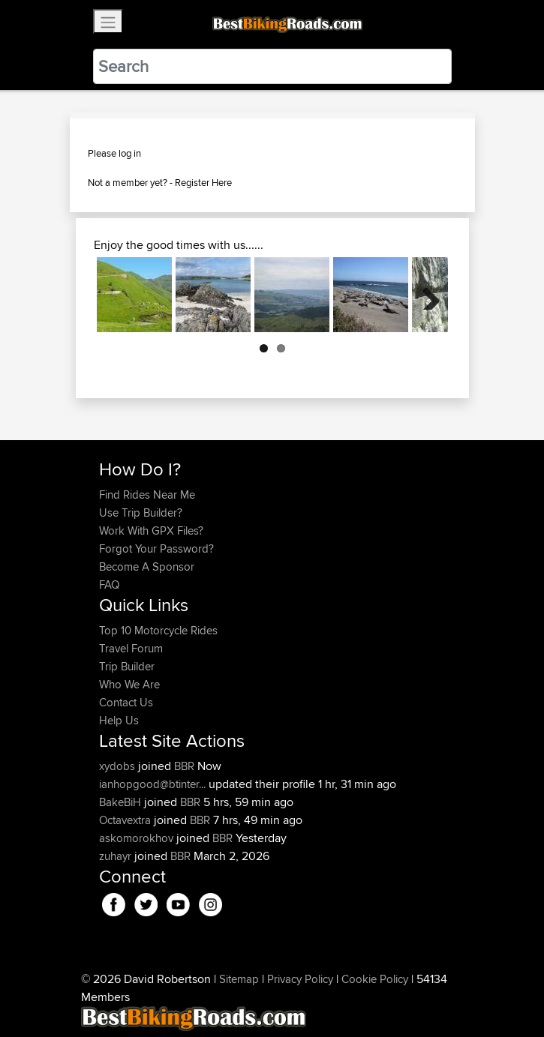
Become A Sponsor (146, 566)
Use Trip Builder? (140, 512)
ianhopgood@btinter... (152, 784)
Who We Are (129, 684)
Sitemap (239, 979)
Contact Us (126, 702)
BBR (184, 766)
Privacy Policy (300, 979)
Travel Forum (131, 648)
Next (425, 295)
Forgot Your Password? (156, 548)
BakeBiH (121, 802)
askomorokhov (137, 838)
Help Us (119, 720)
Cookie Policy (374, 979)
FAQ (109, 584)
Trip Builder (127, 666)
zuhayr (116, 856)
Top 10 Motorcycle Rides (158, 630)
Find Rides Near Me (147, 494)
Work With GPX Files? (151, 530)
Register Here (203, 182)
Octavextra (126, 820)
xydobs (118, 766)
